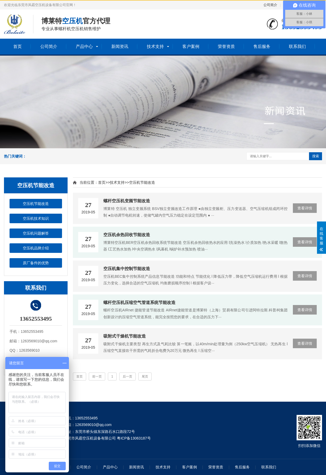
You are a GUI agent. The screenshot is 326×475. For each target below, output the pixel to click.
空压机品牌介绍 (36, 248)
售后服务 (261, 46)
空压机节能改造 (36, 203)
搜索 (315, 156)
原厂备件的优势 (36, 263)
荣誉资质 (226, 46)
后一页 (127, 376)
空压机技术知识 (36, 218)
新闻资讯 (119, 46)
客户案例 (190, 46)
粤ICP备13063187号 (134, 438)
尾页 (145, 376)
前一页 (97, 376)
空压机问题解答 (36, 233)
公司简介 (270, 5)
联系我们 (297, 46)
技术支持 (155, 46)
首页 (17, 46)
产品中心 (84, 46)
